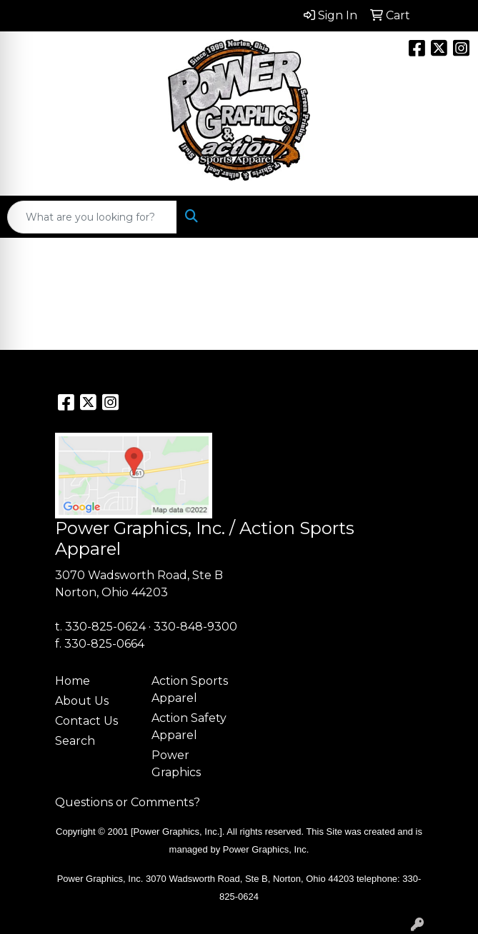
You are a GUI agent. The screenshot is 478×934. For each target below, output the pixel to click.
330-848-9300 (195, 626)
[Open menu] (449, 217)
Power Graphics (176, 763)
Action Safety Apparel (188, 726)
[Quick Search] (92, 217)
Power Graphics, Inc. (266, 849)
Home (72, 681)
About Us (82, 701)
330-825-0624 (105, 626)
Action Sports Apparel (189, 689)
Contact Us (86, 721)
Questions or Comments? (127, 802)
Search (75, 741)
